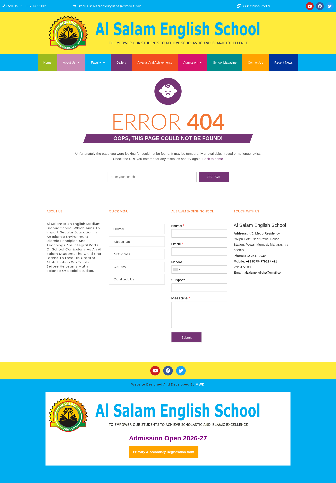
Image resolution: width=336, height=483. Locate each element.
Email (177, 244)
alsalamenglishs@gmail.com (263, 272)
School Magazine (224, 62)
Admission (192, 62)
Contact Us (255, 62)
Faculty (98, 62)
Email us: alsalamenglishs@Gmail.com (109, 6)
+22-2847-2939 (255, 255)
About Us (71, 62)
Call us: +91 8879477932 (26, 6)
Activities (122, 254)
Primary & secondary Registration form (163, 452)
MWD (200, 384)
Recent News (284, 62)
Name (177, 226)
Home (47, 62)
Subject (178, 280)
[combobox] (177, 269)
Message (180, 298)
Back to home (212, 159)
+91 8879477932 (257, 261)
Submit (186, 337)
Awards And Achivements (155, 62)
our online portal (256, 6)
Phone (176, 262)
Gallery (121, 62)
